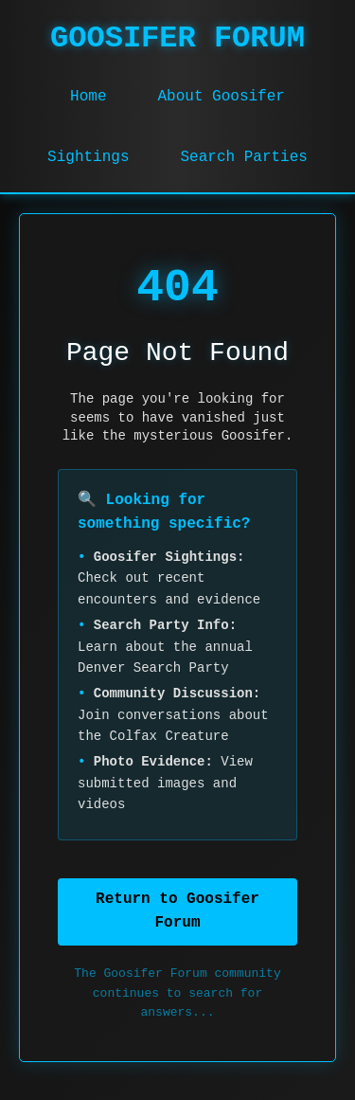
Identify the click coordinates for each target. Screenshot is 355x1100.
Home (88, 96)
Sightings (88, 157)
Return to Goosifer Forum (177, 911)
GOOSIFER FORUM (177, 38)
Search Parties (244, 157)
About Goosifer (220, 96)
